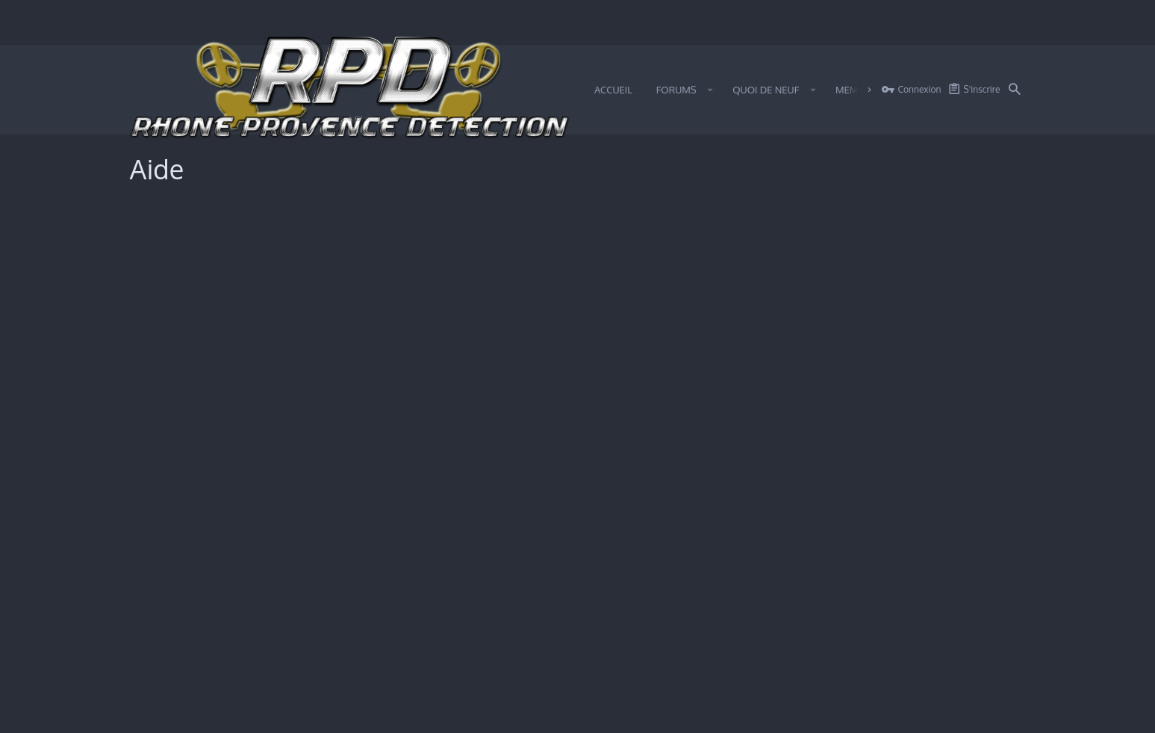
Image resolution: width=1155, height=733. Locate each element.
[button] (710, 89)
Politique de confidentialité (200, 382)
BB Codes (163, 279)
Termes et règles (178, 356)
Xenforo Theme (698, 666)
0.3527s (318, 681)
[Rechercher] (1014, 89)
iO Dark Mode (194, 713)
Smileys (158, 254)
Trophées (162, 305)
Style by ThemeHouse (405, 666)
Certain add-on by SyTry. (816, 666)
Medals (158, 407)
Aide (938, 713)
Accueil (970, 713)
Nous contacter (697, 713)
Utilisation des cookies (191, 330)
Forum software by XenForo (242, 666)
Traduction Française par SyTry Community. (543, 666)
